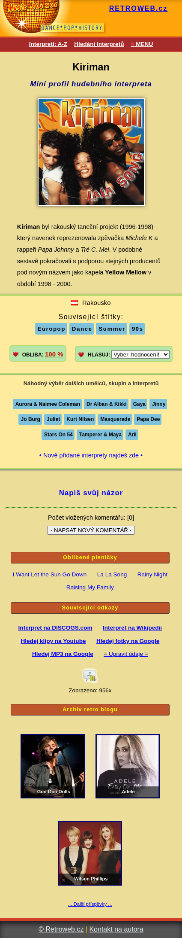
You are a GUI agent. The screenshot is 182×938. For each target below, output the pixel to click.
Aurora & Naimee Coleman (47, 404)
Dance (82, 329)
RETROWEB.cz (138, 8)
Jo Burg (30, 419)
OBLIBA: (42, 354)
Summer (111, 329)
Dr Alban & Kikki (107, 404)
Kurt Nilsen (80, 419)
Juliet (53, 419)
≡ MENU (142, 44)
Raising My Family (90, 587)
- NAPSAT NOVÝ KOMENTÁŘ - (91, 530)
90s (137, 329)
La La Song (112, 574)
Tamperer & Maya (100, 435)
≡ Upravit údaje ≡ (126, 654)
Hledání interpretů (99, 44)
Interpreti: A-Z (48, 44)
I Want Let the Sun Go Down (50, 574)
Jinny (158, 404)
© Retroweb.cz (61, 929)
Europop (52, 329)
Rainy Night (152, 574)
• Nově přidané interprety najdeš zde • (91, 455)
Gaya (139, 404)
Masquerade (115, 419)
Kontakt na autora (116, 929)
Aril (132, 435)
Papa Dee (148, 419)
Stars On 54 (58, 435)
